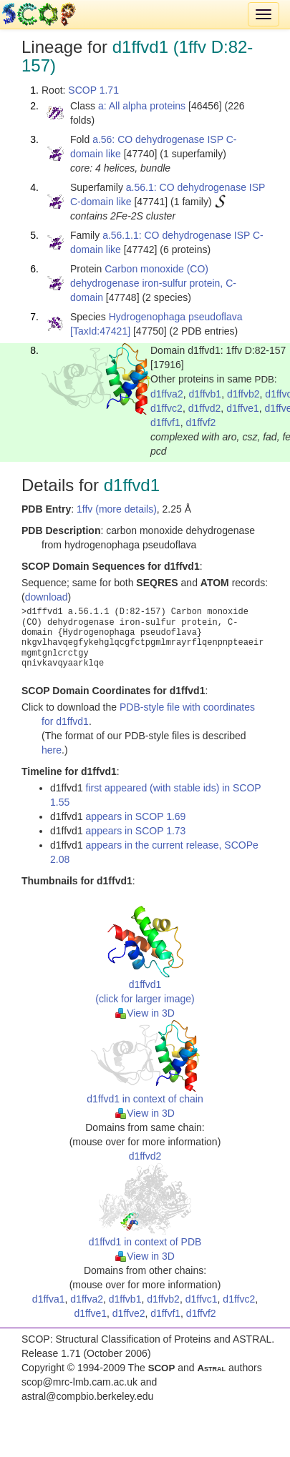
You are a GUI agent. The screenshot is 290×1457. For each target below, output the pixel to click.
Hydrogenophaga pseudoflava (176, 316)
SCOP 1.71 (93, 90)
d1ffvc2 (166, 408)
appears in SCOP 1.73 (136, 830)
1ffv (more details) (117, 509)
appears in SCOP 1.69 (136, 816)
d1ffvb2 (243, 394)
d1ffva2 (166, 394)
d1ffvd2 (204, 408)
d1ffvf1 (165, 422)
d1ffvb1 (204, 394)
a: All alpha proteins (141, 106)
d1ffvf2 (201, 422)
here (52, 750)
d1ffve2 (128, 1313)
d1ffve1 (242, 408)
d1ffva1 (48, 1299)
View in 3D (145, 1013)
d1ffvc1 (201, 1299)
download (46, 597)
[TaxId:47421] (100, 331)
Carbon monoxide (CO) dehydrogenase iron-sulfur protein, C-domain (153, 283)
